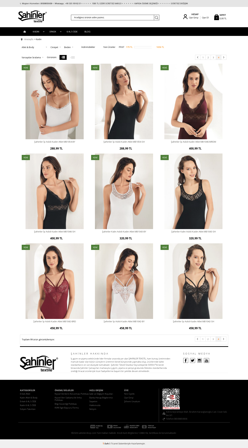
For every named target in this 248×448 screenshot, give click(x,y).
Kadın (36, 31)
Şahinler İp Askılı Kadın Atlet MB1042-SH (193, 321)
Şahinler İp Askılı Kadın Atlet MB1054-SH (124, 141)
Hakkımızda (94, 405)
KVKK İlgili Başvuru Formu (67, 407)
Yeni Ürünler (107, 47)
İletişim (92, 409)
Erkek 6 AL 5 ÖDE (28, 401)
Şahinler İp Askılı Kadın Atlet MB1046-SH (54, 231)
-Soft (106, 443)
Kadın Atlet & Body (28, 397)
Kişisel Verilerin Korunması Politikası (72, 393)
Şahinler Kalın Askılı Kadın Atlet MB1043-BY (124, 231)
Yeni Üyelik (129, 393)
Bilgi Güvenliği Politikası (66, 403)
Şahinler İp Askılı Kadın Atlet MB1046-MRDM (193, 141)
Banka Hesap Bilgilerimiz (101, 397)
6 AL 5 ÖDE (72, 31)
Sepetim (93, 401)
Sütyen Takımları (28, 409)
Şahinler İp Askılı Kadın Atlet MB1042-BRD (54, 321)
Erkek (53, 31)
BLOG (87, 31)
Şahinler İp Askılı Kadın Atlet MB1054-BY (54, 141)
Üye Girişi (193, 17)
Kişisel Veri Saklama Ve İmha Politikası (68, 399)
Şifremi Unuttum (132, 401)
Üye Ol (205, 17)
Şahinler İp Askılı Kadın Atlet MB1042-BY (124, 321)
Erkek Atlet (25, 393)
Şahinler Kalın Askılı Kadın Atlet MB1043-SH (193, 231)
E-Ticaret (113, 443)
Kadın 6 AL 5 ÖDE (28, 405)
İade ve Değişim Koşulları (101, 393)
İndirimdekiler (86, 47)
